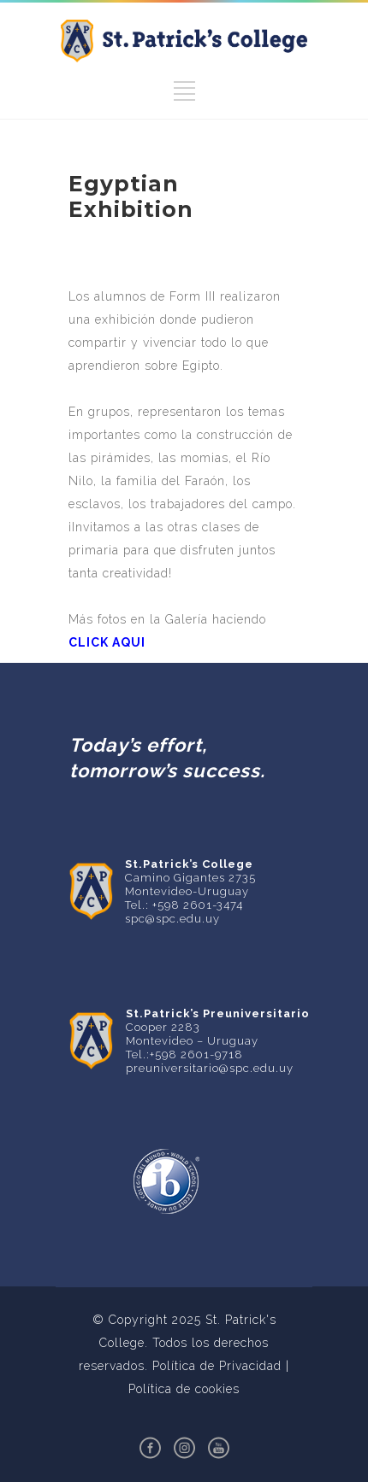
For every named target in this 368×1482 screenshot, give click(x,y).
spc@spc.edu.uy (172, 918)
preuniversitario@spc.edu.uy (210, 1068)
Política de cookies (184, 1389)
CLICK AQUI (106, 642)
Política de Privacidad (217, 1366)
